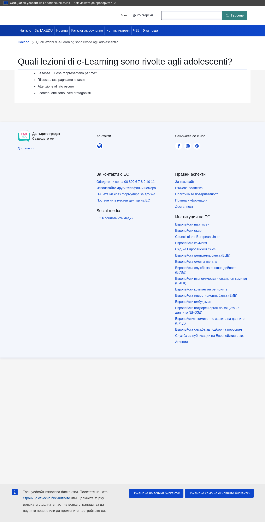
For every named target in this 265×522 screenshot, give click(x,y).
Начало (25, 30)
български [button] (142, 15)
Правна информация (191, 200)
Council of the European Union (197, 237)
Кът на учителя (118, 30)
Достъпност (184, 206)
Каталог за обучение (87, 30)
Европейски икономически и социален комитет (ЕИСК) (211, 281)
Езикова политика (189, 188)
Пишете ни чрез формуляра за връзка (125, 194)
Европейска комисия (191, 243)
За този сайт (184, 182)
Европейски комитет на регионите (201, 289)
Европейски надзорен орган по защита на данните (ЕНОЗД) (207, 310)
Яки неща (150, 30)
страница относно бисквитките (46, 498)
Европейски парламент (193, 224)
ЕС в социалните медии (114, 218)
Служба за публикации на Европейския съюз (209, 335)
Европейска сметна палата (196, 261)
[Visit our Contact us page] (197, 144)
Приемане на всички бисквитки (156, 493)
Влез (124, 15)
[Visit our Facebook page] (179, 144)
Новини (62, 30)
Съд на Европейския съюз (195, 249)
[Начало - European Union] (37, 15)
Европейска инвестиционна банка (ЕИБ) (206, 295)
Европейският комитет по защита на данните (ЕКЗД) (210, 321)
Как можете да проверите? (95, 3)
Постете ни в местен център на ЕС (123, 200)
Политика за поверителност (196, 194)
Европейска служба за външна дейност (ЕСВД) (205, 270)
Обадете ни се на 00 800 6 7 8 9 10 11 (125, 182)
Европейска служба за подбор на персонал (208, 329)
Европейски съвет (189, 230)
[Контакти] (100, 144)
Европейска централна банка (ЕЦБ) (202, 255)
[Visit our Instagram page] (188, 144)
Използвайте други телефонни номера (126, 188)
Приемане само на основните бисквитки (219, 493)
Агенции (181, 342)
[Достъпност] (26, 148)
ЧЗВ (136, 30)
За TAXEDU (44, 30)
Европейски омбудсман (193, 302)
